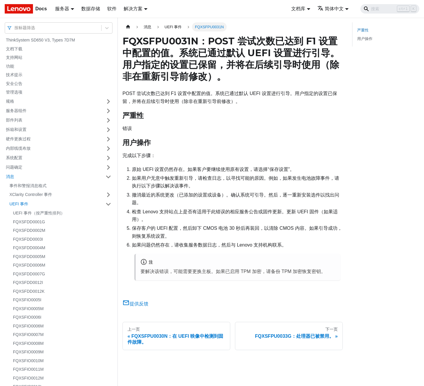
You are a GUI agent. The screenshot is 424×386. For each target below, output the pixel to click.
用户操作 (364, 38)
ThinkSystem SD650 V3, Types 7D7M (40, 40)
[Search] (389, 9)
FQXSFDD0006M (29, 265)
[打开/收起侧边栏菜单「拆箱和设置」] (108, 129)
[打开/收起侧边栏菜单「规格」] (108, 101)
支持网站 (14, 57)
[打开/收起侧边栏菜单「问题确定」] (108, 167)
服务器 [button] (62, 8)
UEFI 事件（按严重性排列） (39, 213)
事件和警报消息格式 (28, 185)
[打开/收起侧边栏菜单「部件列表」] (108, 120)
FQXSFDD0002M (29, 230)
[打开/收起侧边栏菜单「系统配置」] (108, 158)
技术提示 (14, 74)
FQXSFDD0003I (28, 239)
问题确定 (14, 167)
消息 (10, 176)
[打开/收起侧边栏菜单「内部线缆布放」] (108, 148)
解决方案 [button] (133, 8)
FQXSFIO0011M (28, 369)
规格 (10, 101)
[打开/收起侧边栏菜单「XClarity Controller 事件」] (108, 194)
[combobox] (15, 27)
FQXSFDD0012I (28, 282)
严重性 (363, 30)
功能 (10, 66)
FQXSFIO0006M (28, 326)
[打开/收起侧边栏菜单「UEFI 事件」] (108, 204)
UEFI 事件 (18, 204)
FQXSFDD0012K (28, 291)
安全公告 (14, 83)
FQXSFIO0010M (28, 360)
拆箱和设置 (16, 129)
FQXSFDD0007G (29, 274)
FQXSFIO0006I (27, 317)
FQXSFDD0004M (29, 247)
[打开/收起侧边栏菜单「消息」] (108, 177)
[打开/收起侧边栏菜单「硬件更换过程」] (108, 139)
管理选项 (14, 92)
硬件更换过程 (18, 139)
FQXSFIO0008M (28, 343)
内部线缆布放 (18, 148)
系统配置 (14, 157)
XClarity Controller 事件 (30, 194)
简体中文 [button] (330, 8)
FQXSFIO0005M (28, 308)
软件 (112, 8)
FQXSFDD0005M (29, 256)
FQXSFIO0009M (28, 352)
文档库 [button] (298, 8)
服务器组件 (16, 110)
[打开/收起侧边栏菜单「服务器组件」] (108, 111)
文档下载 (14, 48)
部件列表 (14, 120)
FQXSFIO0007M (28, 334)
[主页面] (128, 26)
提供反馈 (135, 303)
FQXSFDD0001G (29, 221)
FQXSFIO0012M (28, 378)
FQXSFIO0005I (27, 299)
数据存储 (90, 8)
